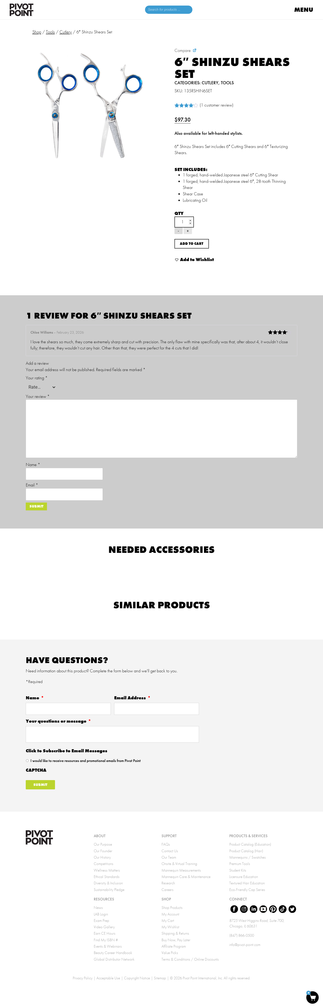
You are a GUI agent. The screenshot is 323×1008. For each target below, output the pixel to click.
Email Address (132, 705)
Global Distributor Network (114, 967)
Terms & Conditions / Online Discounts (190, 967)
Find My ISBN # (106, 948)
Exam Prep (101, 929)
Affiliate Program (174, 954)
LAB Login (101, 922)
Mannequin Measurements (181, 878)
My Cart (168, 929)
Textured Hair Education (247, 891)
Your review (38, 401)
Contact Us (170, 859)
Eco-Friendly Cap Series (247, 898)
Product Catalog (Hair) (246, 859)
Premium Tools (239, 872)
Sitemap (160, 986)
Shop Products (172, 916)
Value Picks (170, 961)
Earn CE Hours (104, 942)
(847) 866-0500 (241, 944)
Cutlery (66, 32)
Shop (36, 32)
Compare (182, 50)
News (98, 916)
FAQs (166, 852)
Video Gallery (104, 935)
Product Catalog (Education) (250, 852)
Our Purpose (103, 852)
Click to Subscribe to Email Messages (66, 758)
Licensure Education (243, 885)
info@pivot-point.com (244, 953)
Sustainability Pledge (109, 898)
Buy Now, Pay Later (176, 948)
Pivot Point (21, 10)
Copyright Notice (137, 986)
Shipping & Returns (175, 942)
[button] (194, 265)
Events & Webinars (108, 954)
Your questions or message (58, 729)
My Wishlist (170, 935)
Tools (50, 32)
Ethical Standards (106, 885)
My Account (170, 922)
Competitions (103, 872)
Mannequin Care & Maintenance (186, 885)
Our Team (169, 865)
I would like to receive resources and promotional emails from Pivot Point (85, 768)
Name (33, 470)
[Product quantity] (184, 222)
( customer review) (216, 105)
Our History (102, 865)
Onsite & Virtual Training (179, 872)
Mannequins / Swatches (247, 865)
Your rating (37, 383)
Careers (167, 898)
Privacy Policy (82, 986)
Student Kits (237, 878)
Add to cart (196, 246)
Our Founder (103, 859)
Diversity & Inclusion (108, 891)
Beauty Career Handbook (113, 961)
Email (32, 490)
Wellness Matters (107, 878)
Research (168, 891)
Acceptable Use (108, 986)
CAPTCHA (36, 778)
